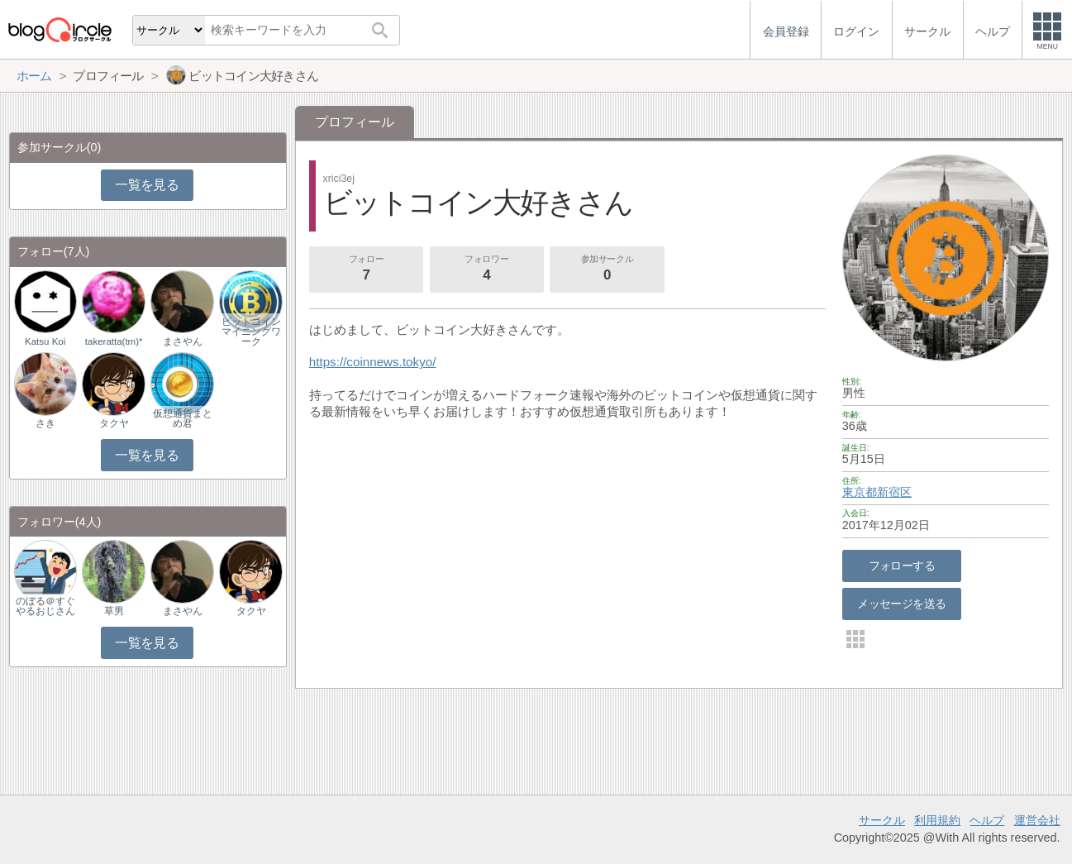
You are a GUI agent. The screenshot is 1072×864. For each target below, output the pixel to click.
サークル (882, 820)
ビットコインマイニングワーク (251, 331)
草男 (114, 611)
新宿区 (894, 492)
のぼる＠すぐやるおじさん (45, 606)
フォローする (902, 565)
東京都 (859, 492)
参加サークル (607, 269)
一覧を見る (147, 185)
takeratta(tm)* (114, 341)
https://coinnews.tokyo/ (372, 362)
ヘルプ (987, 820)
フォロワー (487, 269)
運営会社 (1037, 820)
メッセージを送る (901, 603)
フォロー (366, 269)
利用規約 (937, 820)
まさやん (182, 341)
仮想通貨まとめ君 (182, 418)
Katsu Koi (45, 341)
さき (45, 423)
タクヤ (114, 423)
